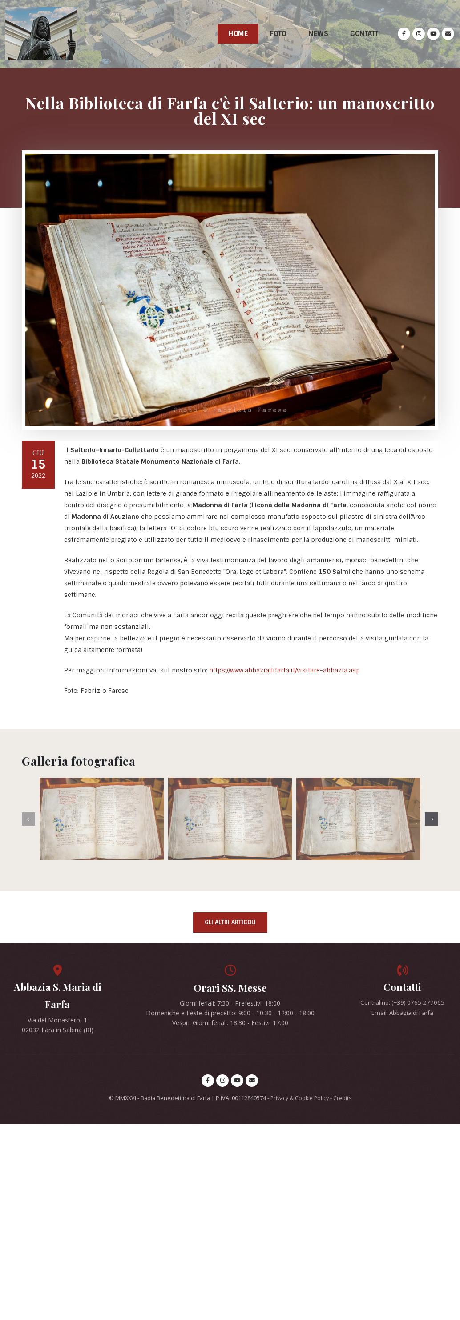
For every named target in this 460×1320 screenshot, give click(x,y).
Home (238, 33)
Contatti (365, 33)
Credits (342, 1099)
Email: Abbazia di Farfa (402, 1013)
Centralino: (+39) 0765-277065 (402, 1003)
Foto (278, 33)
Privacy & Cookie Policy (299, 1099)
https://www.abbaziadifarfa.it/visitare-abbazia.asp (284, 670)
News (318, 33)
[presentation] (28, 819)
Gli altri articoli (230, 922)
